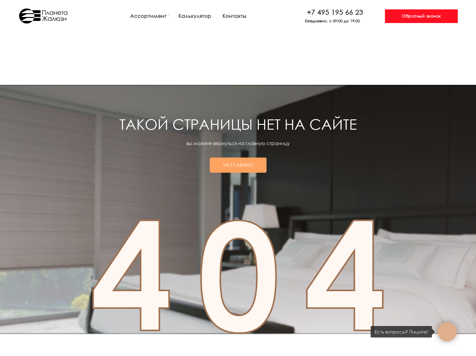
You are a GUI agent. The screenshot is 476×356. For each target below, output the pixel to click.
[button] (421, 16)
